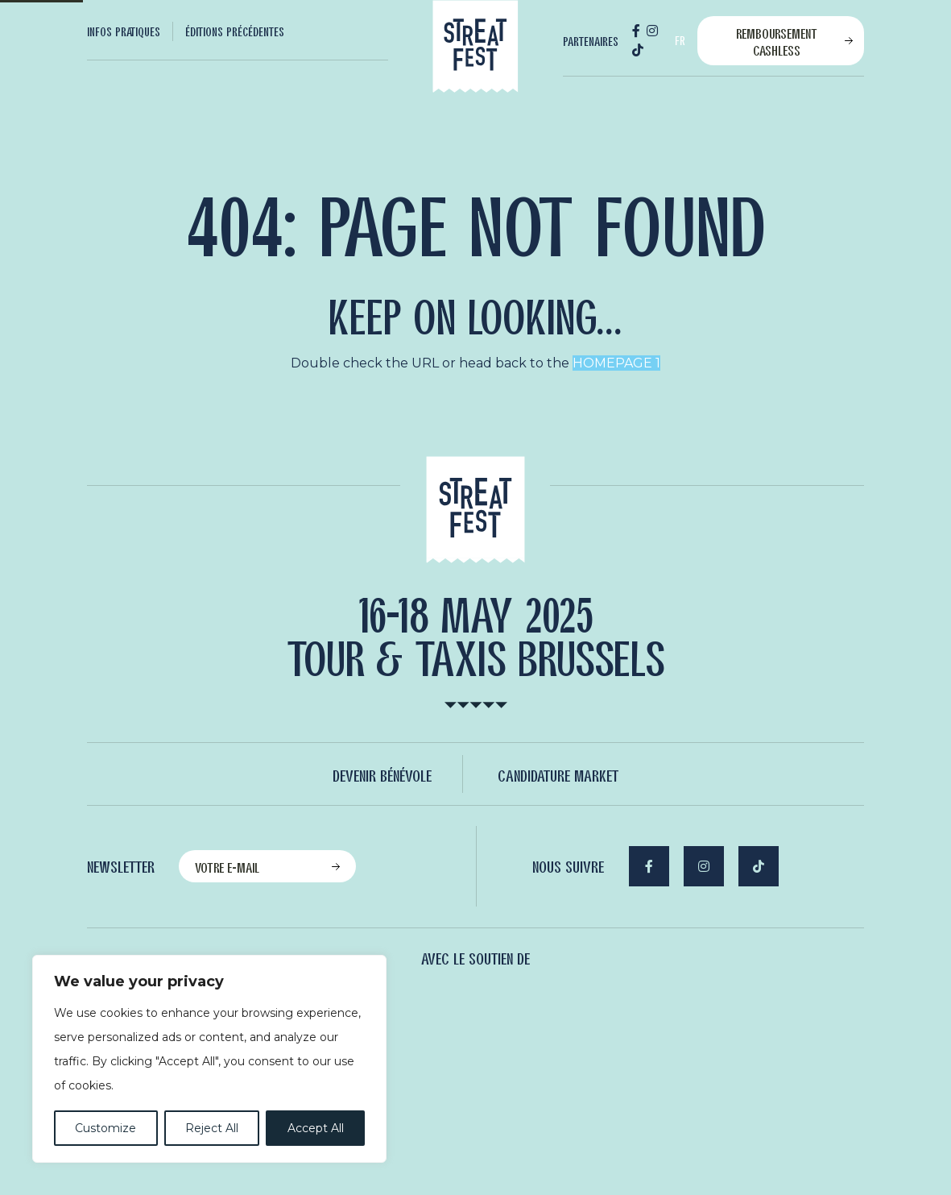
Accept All (315, 1128)
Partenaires (590, 41)
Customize (105, 1128)
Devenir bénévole (382, 775)
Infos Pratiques (123, 31)
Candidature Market (558, 775)
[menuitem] (130, 31)
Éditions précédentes (234, 31)
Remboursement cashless (776, 41)
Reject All (211, 1128)
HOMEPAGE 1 (616, 363)
